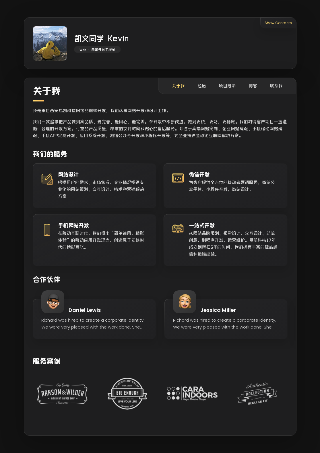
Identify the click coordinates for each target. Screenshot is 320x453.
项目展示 (227, 86)
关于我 (178, 86)
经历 (201, 86)
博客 (253, 86)
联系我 (276, 86)
